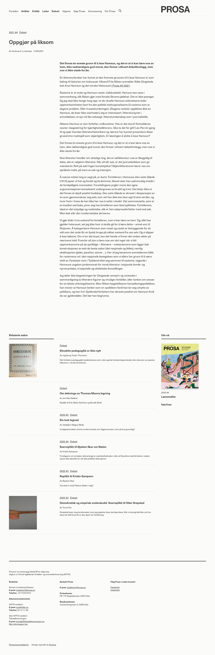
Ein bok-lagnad (69, 420)
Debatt (55, 11)
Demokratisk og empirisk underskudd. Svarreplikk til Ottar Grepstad (102, 503)
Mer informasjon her (18, 624)
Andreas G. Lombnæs (22, 51)
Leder (45, 11)
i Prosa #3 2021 (120, 85)
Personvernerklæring (19, 644)
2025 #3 (64, 471)
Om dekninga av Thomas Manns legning (85, 393)
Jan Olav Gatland (70, 398)
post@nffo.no (22, 607)
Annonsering (95, 11)
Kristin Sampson (70, 451)
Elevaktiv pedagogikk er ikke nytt (80, 350)
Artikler (25, 11)
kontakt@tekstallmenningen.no (30, 621)
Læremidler (168, 396)
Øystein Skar (68, 480)
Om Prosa (110, 11)
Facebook (115, 587)
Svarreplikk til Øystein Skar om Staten (83, 447)
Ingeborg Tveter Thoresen (75, 355)
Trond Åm (67, 507)
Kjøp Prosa (79, 11)
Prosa (183, 9)
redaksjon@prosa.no (25, 590)
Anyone (52, 644)
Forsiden (13, 11)
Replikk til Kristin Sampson (76, 476)
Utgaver (66, 11)
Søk (120, 11)
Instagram (115, 589)
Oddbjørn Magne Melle (73, 424)
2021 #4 (13, 32)
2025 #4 (64, 414)
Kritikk (36, 11)
